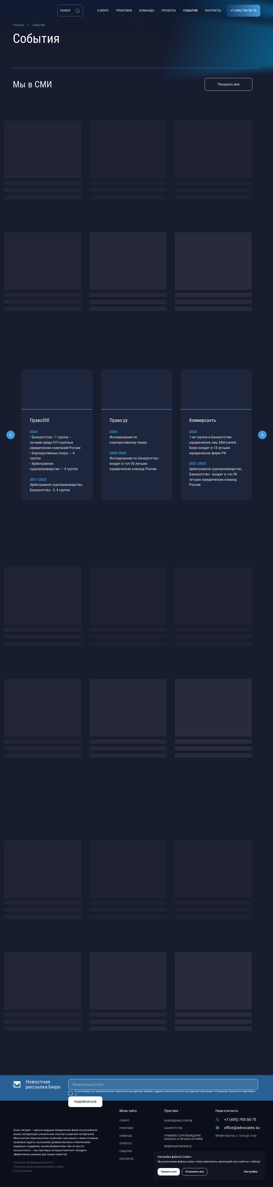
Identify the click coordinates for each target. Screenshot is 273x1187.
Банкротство (173, 1128)
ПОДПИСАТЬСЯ (85, 1101)
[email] (163, 1084)
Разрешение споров (178, 1120)
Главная (18, 25)
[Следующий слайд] (262, 435)
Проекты (125, 1143)
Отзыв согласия (22, 1171)
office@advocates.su (242, 1127)
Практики (126, 1128)
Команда (125, 1135)
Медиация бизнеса (178, 1146)
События (125, 1151)
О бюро (124, 1120)
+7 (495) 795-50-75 (240, 1119)
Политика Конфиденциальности (33, 1162)
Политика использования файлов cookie (38, 1166)
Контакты (126, 1158)
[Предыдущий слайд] (10, 435)
